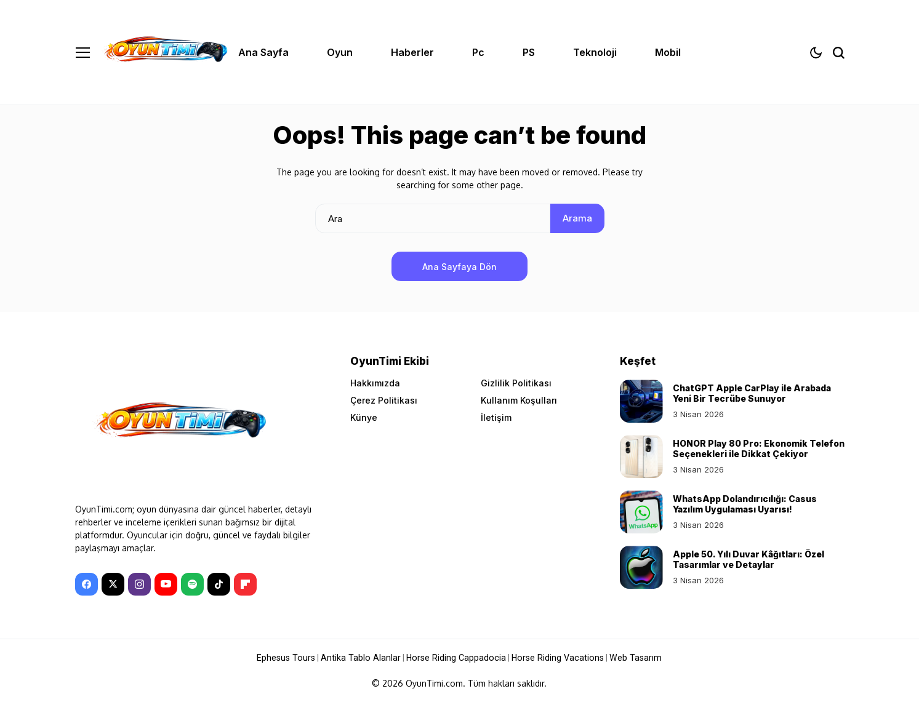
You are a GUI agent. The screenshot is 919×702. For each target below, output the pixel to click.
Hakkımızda (375, 383)
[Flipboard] (245, 584)
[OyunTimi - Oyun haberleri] (164, 52)
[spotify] (192, 584)
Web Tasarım (631, 658)
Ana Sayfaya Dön (459, 266)
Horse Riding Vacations (555, 658)
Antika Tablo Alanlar (364, 658)
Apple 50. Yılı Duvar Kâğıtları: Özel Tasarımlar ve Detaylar (748, 559)
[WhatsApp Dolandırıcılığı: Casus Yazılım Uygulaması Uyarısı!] (641, 511)
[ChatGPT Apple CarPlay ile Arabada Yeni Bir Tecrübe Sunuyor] (641, 401)
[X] (113, 584)
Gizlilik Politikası (516, 383)
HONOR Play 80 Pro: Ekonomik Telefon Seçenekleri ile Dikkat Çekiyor (759, 448)
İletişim (496, 417)
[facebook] (86, 584)
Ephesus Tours (290, 658)
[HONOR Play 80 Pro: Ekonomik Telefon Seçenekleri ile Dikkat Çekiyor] (641, 456)
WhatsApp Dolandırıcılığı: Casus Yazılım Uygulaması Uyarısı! (745, 503)
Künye (363, 417)
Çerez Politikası (383, 400)
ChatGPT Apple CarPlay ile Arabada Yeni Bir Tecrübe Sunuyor (752, 393)
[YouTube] (166, 584)
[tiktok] (218, 584)
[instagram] (139, 584)
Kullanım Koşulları (519, 400)
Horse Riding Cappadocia (457, 658)
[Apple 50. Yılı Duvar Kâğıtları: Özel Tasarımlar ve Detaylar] (641, 567)
